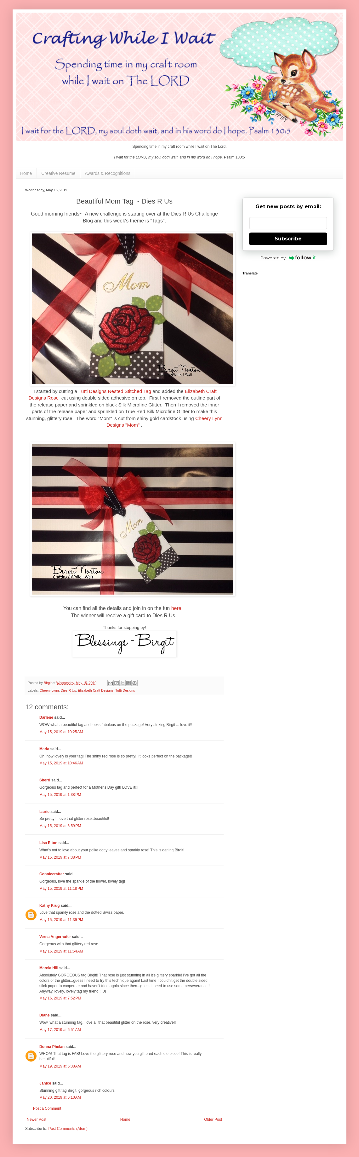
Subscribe (288, 239)
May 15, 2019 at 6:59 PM (60, 826)
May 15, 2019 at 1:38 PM (60, 794)
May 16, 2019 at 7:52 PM (60, 998)
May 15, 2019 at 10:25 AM (61, 732)
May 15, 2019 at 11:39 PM (61, 920)
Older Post (213, 1119)
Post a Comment (47, 1108)
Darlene (46, 717)
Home (26, 173)
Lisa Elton (48, 843)
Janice (45, 1083)
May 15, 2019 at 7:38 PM (60, 857)
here (176, 608)
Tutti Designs (125, 690)
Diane (44, 1015)
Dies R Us (68, 690)
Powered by (288, 257)
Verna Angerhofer (55, 937)
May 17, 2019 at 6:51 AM (60, 1029)
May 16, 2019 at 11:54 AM (61, 951)
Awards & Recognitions (107, 173)
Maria (44, 749)
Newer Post (36, 1119)
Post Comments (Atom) (68, 1128)
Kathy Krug (49, 905)
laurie (44, 811)
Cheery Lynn (49, 690)
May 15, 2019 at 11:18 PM (61, 888)
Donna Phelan (52, 1047)
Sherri (44, 780)
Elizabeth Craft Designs (95, 690)
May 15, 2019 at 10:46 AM (61, 763)
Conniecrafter (51, 874)
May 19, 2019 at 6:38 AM (60, 1066)
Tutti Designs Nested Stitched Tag (114, 391)
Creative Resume (58, 173)
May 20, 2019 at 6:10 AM (60, 1097)
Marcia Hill (48, 968)
